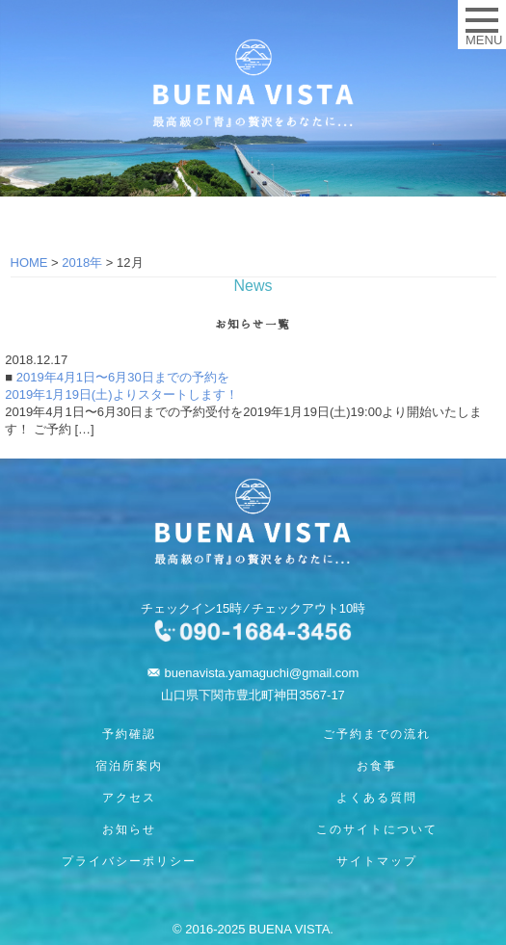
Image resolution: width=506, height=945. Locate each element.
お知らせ (129, 829)
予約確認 (129, 734)
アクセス (129, 797)
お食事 (377, 766)
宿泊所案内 (129, 766)
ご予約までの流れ (377, 734)
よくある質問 (376, 797)
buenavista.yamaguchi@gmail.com (262, 673)
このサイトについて (377, 829)
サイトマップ (376, 861)
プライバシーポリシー (129, 861)
